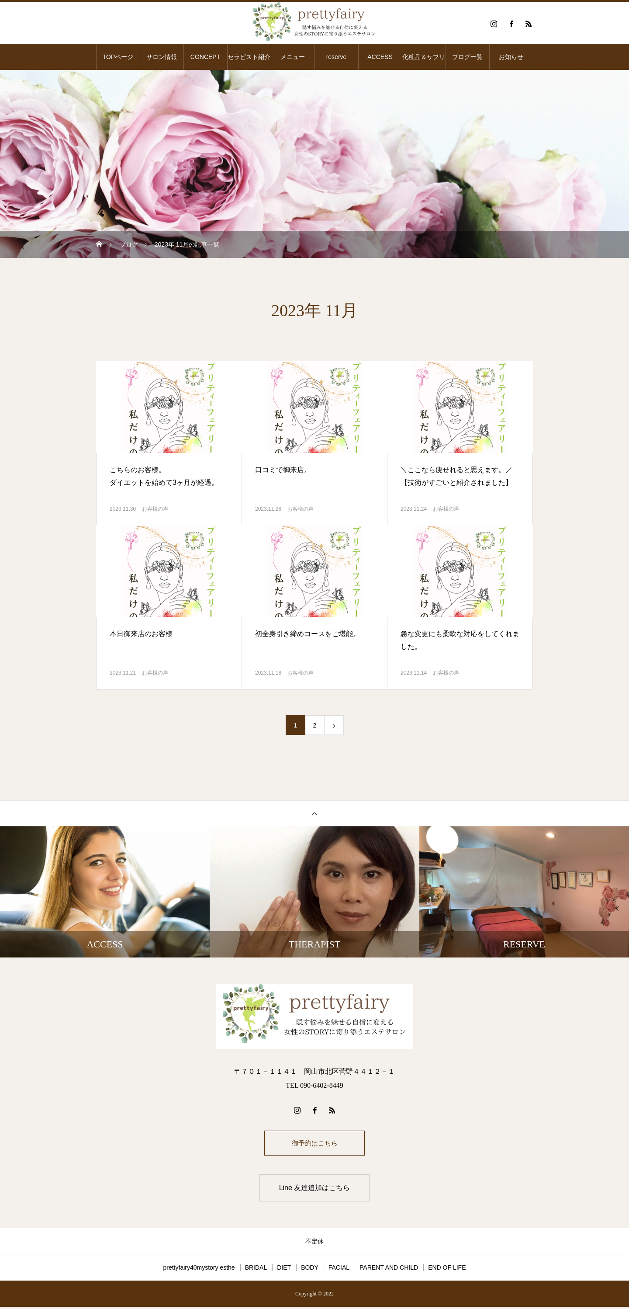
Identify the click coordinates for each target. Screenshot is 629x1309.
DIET (284, 1269)
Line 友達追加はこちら (314, 1190)
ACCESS (380, 56)
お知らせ (511, 56)
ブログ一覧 (467, 56)
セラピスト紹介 (249, 56)
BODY (309, 1269)
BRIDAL (256, 1269)
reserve (336, 56)
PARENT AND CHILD (388, 1269)
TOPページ (118, 56)
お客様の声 (155, 509)
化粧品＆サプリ (423, 56)
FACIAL (338, 1269)
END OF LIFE (447, 1269)
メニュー (292, 56)
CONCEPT (205, 56)
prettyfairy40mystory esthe (199, 1269)
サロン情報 (161, 56)
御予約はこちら (314, 1144)
